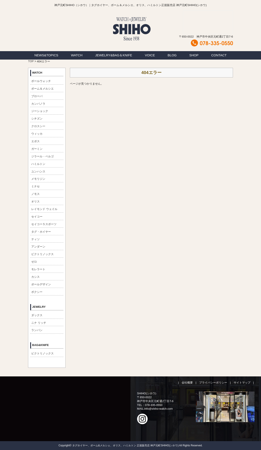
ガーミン (36, 148)
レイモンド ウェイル (44, 209)
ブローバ (36, 96)
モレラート (38, 269)
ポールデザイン (41, 284)
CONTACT (218, 55)
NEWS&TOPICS (46, 55)
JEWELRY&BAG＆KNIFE (113, 55)
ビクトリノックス (42, 254)
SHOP (194, 55)
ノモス (35, 194)
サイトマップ (242, 382)
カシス (35, 276)
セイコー (36, 216)
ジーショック (39, 111)
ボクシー (36, 292)
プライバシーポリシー (213, 382)
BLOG (172, 55)
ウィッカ (36, 133)
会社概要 (187, 382)
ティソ (35, 239)
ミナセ (35, 186)
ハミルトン (38, 164)
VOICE (150, 55)
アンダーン (38, 246)
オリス (35, 201)
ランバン (36, 330)
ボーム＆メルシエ (42, 88)
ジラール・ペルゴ (42, 156)
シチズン (36, 118)
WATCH (76, 55)
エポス (35, 141)
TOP (31, 61)
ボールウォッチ (41, 81)
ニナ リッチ (38, 322)
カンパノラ (38, 103)
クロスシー (38, 126)
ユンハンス (38, 171)
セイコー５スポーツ (44, 224)
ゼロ (34, 261)
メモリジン (38, 178)
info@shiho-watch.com (158, 408)
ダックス (36, 315)
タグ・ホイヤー (41, 231)
